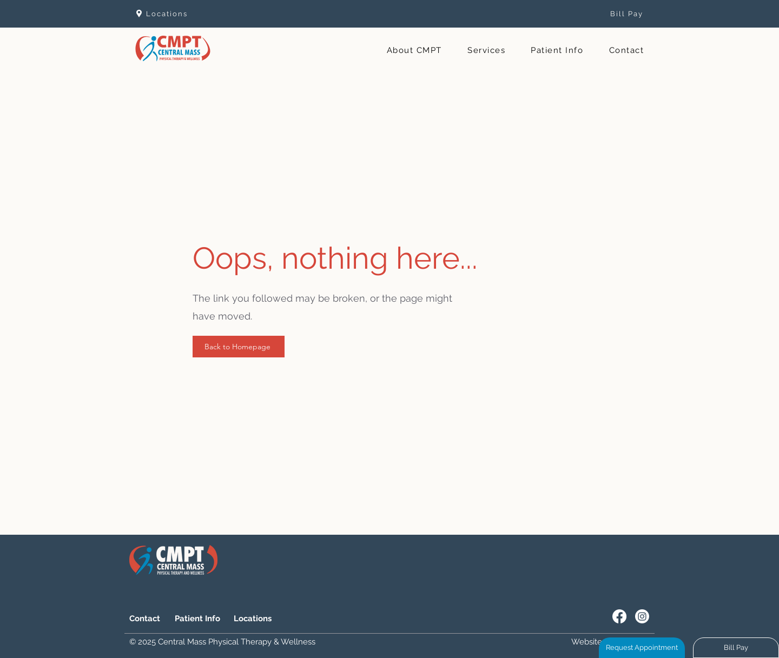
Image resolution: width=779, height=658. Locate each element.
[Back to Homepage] (239, 346)
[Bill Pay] (604, 13)
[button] (414, 51)
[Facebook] (619, 616)
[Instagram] (642, 616)
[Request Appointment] (642, 647)
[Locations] (184, 13)
